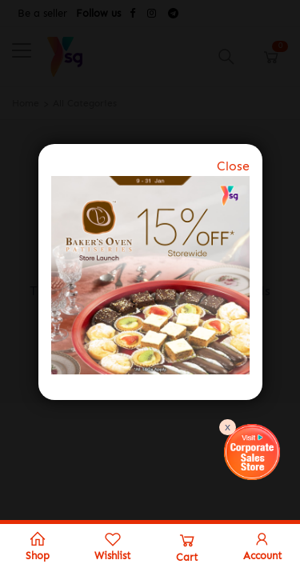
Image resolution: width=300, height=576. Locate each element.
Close (233, 166)
